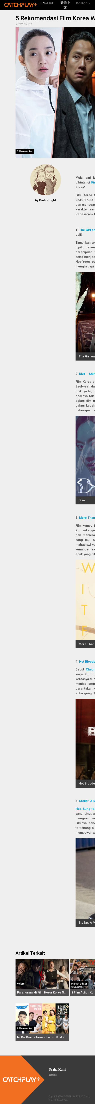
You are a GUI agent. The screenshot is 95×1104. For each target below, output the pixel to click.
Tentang (53, 1074)
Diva (82, 374)
